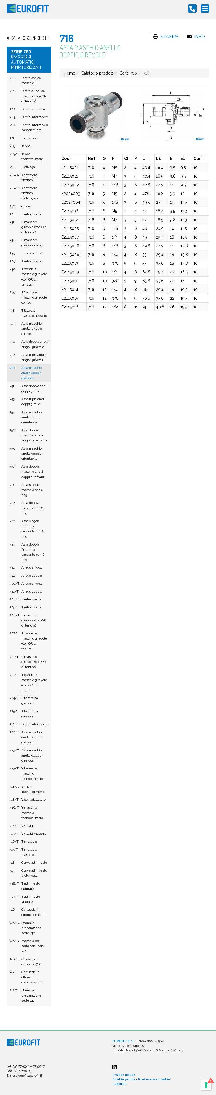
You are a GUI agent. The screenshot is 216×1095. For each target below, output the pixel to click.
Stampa (166, 36)
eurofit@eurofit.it (30, 1076)
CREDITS (119, 1084)
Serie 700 (128, 73)
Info (196, 36)
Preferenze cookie (154, 1079)
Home (69, 73)
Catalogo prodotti (97, 73)
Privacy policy (123, 1075)
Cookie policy (123, 1079)
